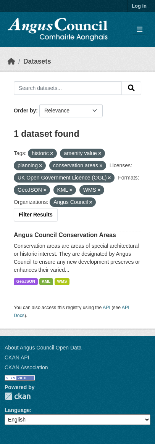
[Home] (11, 61)
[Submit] (131, 88)
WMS (62, 281)
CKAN (18, 396)
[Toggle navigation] (139, 29)
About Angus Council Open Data (43, 348)
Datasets (37, 61)
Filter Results (36, 215)
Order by (25, 110)
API (106, 307)
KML (46, 281)
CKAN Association (26, 367)
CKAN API (17, 357)
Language (17, 410)
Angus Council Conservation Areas (65, 235)
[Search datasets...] (68, 88)
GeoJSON (25, 281)
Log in (139, 6)
